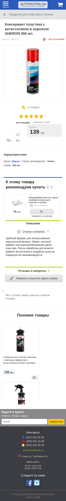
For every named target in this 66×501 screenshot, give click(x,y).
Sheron (16, 161)
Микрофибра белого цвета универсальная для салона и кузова (43, 199)
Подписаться (56, 422)
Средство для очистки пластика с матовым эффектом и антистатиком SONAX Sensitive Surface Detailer (19, 361)
